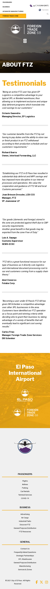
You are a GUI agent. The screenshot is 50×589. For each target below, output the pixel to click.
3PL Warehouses (25, 559)
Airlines (25, 484)
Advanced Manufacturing (13, 11)
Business (6, 7)
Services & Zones (25, 569)
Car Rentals (25, 491)
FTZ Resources (25, 531)
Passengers (7, 2)
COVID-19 (25, 498)
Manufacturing (25, 566)
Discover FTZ (25, 525)
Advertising (25, 514)
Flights (25, 481)
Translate (44, 10)
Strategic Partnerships (25, 556)
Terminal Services (25, 495)
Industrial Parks (25, 521)
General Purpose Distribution (25, 528)
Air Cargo (25, 518)
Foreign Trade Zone (10, 16)
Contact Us (25, 549)
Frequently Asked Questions (25, 552)
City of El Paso (16, 581)
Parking (25, 488)
